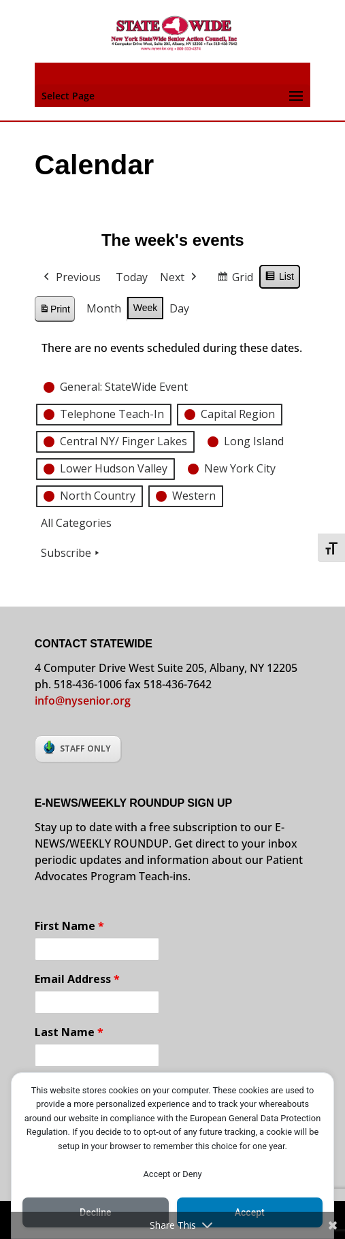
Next (179, 277)
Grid (234, 279)
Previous (71, 277)
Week (145, 307)
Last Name (69, 1032)
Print (54, 310)
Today (132, 277)
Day (179, 308)
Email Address (77, 978)
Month (103, 308)
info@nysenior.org (83, 700)
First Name (69, 925)
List (279, 278)
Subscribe (71, 553)
